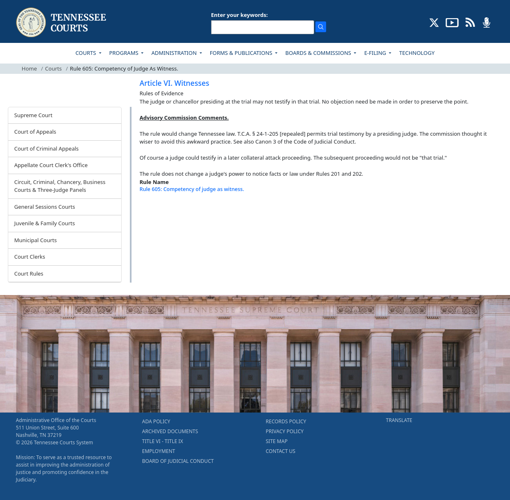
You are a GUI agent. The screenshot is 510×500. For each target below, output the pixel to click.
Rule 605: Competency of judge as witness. (192, 189)
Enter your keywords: (239, 15)
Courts (53, 68)
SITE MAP (277, 441)
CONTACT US (281, 451)
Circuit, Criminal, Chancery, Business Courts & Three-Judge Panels (60, 186)
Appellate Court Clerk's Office (51, 165)
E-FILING (376, 53)
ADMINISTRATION (174, 53)
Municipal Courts (35, 240)
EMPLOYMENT (158, 451)
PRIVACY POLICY (285, 431)
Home (29, 68)
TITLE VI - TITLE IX (162, 441)
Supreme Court (33, 115)
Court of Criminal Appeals (46, 148)
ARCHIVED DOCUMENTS (170, 431)
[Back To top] (154, 210)
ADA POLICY (156, 421)
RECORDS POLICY (286, 421)
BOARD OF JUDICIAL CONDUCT (178, 461)
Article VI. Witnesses (174, 83)
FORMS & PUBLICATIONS (242, 53)
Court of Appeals (35, 131)
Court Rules (29, 273)
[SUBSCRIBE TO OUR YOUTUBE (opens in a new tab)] (452, 22)
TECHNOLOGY (417, 53)
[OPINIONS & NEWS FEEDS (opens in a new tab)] (470, 22)
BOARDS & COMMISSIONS (319, 53)
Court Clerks (29, 256)
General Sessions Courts (44, 206)
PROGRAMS (124, 53)
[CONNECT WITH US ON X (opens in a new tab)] (434, 22)
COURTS (86, 53)
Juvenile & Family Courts (44, 223)
